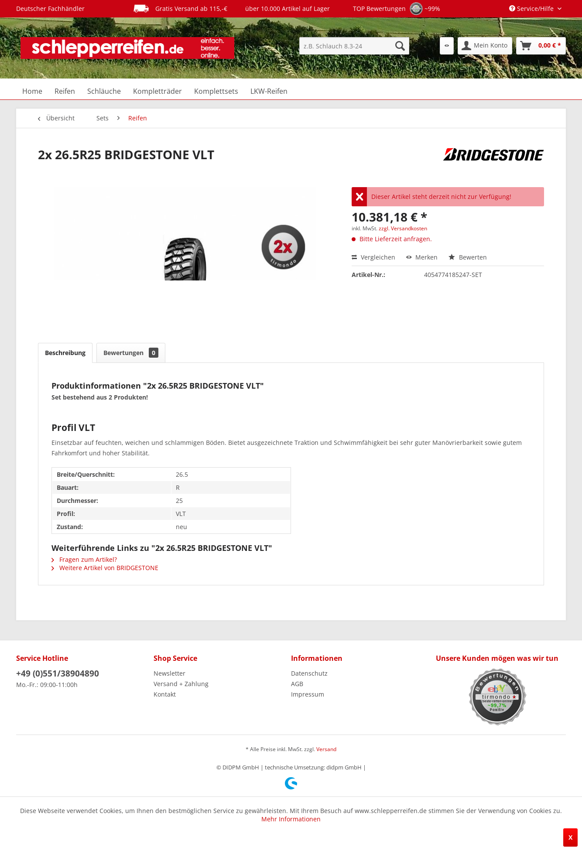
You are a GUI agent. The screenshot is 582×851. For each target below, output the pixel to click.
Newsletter (169, 673)
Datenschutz (309, 673)
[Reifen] (64, 91)
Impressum (307, 694)
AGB (297, 684)
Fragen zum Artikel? (84, 559)
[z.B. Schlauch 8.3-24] (354, 46)
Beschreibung (65, 353)
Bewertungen (130, 353)
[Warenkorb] (541, 46)
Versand (326, 749)
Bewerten (467, 257)
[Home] (32, 91)
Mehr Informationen (291, 819)
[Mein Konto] (485, 46)
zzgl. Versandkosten (403, 228)
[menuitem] (354, 46)
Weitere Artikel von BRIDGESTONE (104, 568)
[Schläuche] (104, 91)
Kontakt (165, 694)
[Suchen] (400, 46)
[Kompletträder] (157, 91)
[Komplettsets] (216, 91)
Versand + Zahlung (181, 684)
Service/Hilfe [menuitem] (532, 8)
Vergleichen (373, 257)
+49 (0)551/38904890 (57, 673)
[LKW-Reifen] (269, 91)
